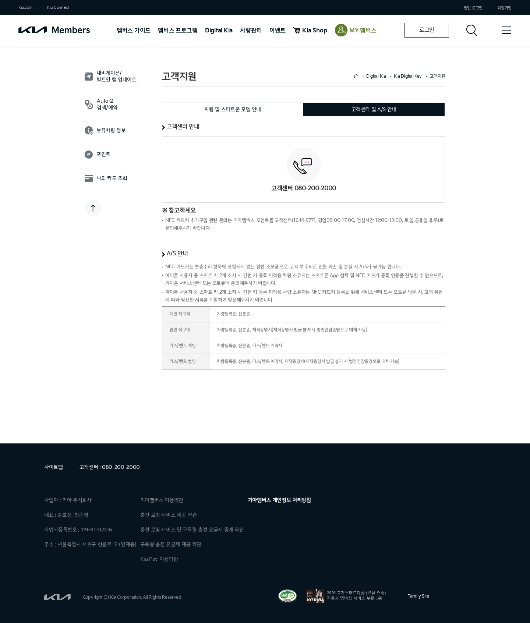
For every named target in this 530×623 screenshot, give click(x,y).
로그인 (426, 29)
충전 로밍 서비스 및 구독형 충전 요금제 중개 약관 (192, 530)
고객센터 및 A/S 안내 (373, 109)
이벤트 (277, 30)
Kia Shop (314, 30)
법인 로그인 (473, 8)
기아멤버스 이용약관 (162, 500)
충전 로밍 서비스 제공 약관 (168, 515)
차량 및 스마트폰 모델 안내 (232, 109)
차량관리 (251, 30)
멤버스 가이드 (134, 30)
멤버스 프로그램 (177, 30)
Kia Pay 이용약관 (159, 559)
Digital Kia (219, 30)
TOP (93, 207)
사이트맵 (53, 467)
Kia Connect (58, 7)
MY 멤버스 (363, 30)
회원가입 (504, 8)
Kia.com (25, 7)
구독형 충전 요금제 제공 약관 (170, 544)
